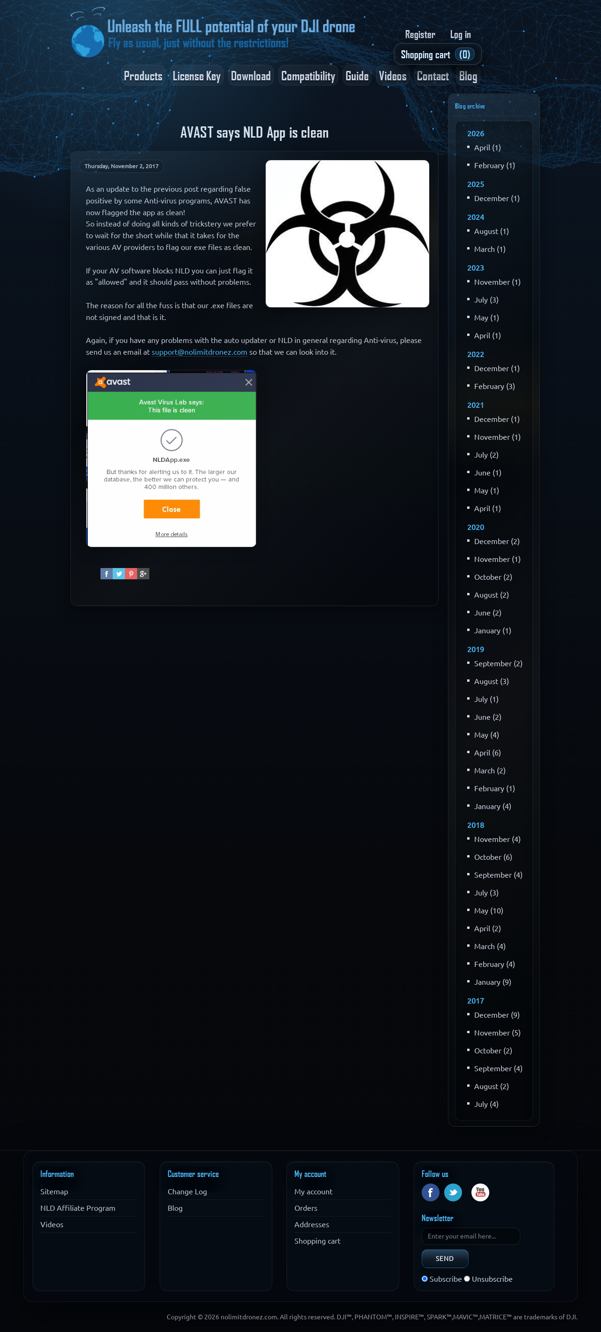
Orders (305, 1208)
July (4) (486, 1104)
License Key (197, 75)
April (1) (487, 147)
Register (420, 34)
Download (251, 75)
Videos (393, 75)
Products (143, 75)
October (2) (493, 577)
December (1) (497, 198)
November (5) (497, 1032)
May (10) (488, 910)
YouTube (480, 1192)
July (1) (486, 699)
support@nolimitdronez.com (199, 352)
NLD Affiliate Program (78, 1208)
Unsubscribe (492, 1279)
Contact (433, 75)
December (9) (497, 1015)
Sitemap (54, 1191)
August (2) (491, 595)
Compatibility (308, 75)
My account (313, 1191)
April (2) (487, 928)
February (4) (494, 964)
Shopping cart (317, 1241)
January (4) (492, 806)
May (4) (486, 735)
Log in (460, 34)
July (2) (486, 455)
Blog (468, 75)
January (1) (492, 630)
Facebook (430, 1192)
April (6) (487, 752)
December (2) (497, 541)
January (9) (492, 982)
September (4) (498, 875)
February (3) (494, 386)
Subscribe (446, 1279)
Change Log (187, 1191)
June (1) (487, 472)
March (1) (490, 249)
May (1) (486, 317)
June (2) (487, 612)
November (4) (497, 839)
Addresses (311, 1224)
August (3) (491, 681)
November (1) (497, 282)
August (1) (491, 231)
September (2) (498, 663)
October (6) (493, 857)
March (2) (490, 770)
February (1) (494, 165)
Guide (357, 75)
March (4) (490, 946)
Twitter (453, 1192)
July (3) (486, 300)
